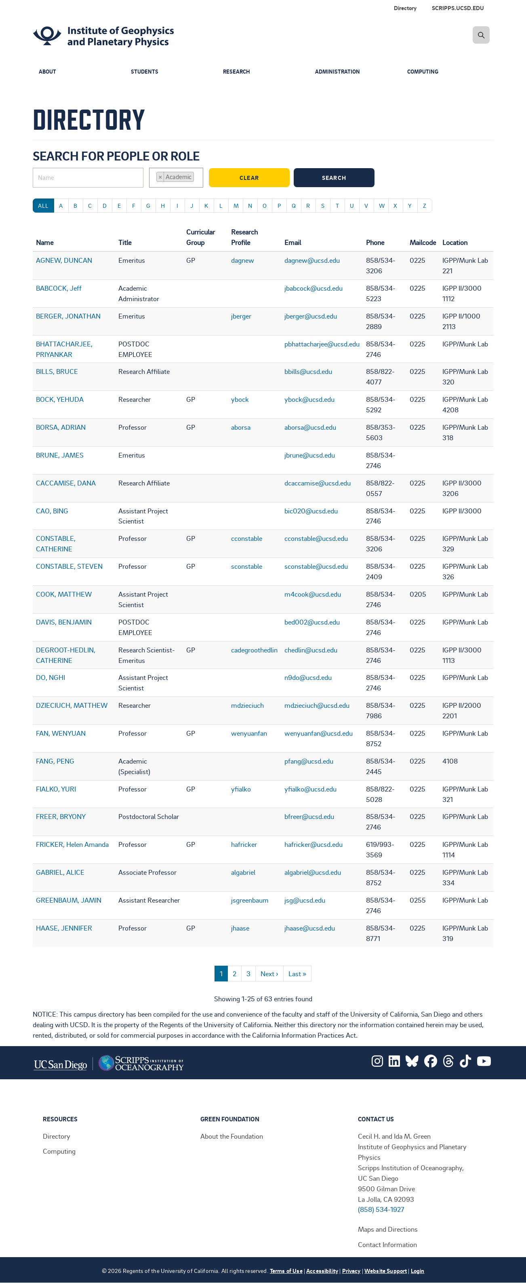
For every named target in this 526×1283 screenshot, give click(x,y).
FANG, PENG (55, 760)
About (48, 72)
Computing (424, 72)
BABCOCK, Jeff (59, 287)
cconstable (246, 538)
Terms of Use (286, 1271)
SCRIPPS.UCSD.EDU (458, 8)
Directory (405, 8)
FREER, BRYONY (61, 816)
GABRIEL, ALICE (60, 871)
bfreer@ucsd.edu (309, 816)
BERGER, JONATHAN (68, 315)
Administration (338, 72)
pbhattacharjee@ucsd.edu (322, 343)
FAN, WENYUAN (61, 732)
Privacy (351, 1271)
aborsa (240, 426)
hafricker (244, 844)
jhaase (240, 927)
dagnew (242, 259)
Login (418, 1271)
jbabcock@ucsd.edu (313, 287)
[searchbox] (198, 177)
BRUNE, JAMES (60, 454)
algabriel (243, 871)
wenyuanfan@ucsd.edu (318, 732)
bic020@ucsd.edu (311, 510)
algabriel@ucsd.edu (312, 871)
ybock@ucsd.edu (309, 399)
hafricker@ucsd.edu (313, 844)
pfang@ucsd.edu (308, 760)
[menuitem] (459, 8)
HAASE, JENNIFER (64, 927)
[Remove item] (160, 176)
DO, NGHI (50, 677)
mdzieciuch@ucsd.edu (316, 705)
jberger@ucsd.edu (310, 315)
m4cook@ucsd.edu (312, 593)
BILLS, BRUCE (57, 371)
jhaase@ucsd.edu (309, 927)
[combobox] (176, 178)
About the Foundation (231, 1135)
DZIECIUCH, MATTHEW (71, 705)
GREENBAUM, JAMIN (68, 899)
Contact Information (387, 1244)
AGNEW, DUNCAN (64, 259)
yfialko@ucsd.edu (310, 788)
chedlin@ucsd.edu (310, 649)
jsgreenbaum (250, 899)
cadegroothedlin (254, 649)
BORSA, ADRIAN (61, 426)
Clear (263, 177)
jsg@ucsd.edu (304, 899)
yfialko (241, 788)
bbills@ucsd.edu (308, 371)
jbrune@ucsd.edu (309, 454)
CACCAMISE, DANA (66, 482)
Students (145, 72)
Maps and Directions (388, 1228)
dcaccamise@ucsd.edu (317, 482)
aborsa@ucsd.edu (310, 426)
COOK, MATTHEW (64, 593)
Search (346, 177)
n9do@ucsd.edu (308, 677)
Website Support (385, 1271)
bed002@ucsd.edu (312, 621)
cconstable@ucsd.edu (316, 538)
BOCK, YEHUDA (60, 399)
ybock (240, 399)
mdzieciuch (247, 705)
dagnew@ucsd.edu (312, 259)
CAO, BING (52, 510)
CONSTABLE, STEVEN (69, 565)
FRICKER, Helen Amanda (72, 844)
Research (237, 72)
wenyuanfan (249, 732)
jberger (241, 315)
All (43, 205)
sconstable (246, 565)
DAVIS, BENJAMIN (64, 621)
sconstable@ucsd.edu (316, 565)
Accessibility (322, 1271)
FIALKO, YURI (56, 788)
